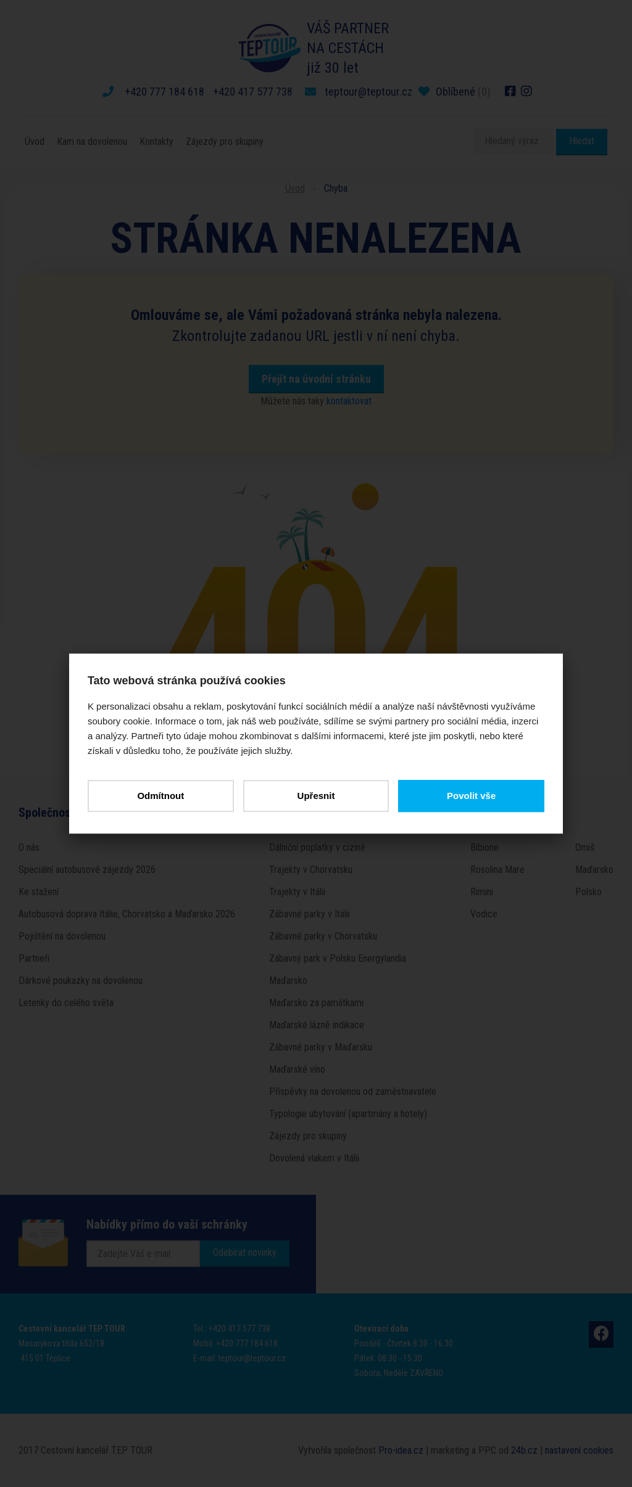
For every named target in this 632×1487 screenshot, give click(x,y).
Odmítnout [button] (160, 795)
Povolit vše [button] (471, 795)
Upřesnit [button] (316, 795)
